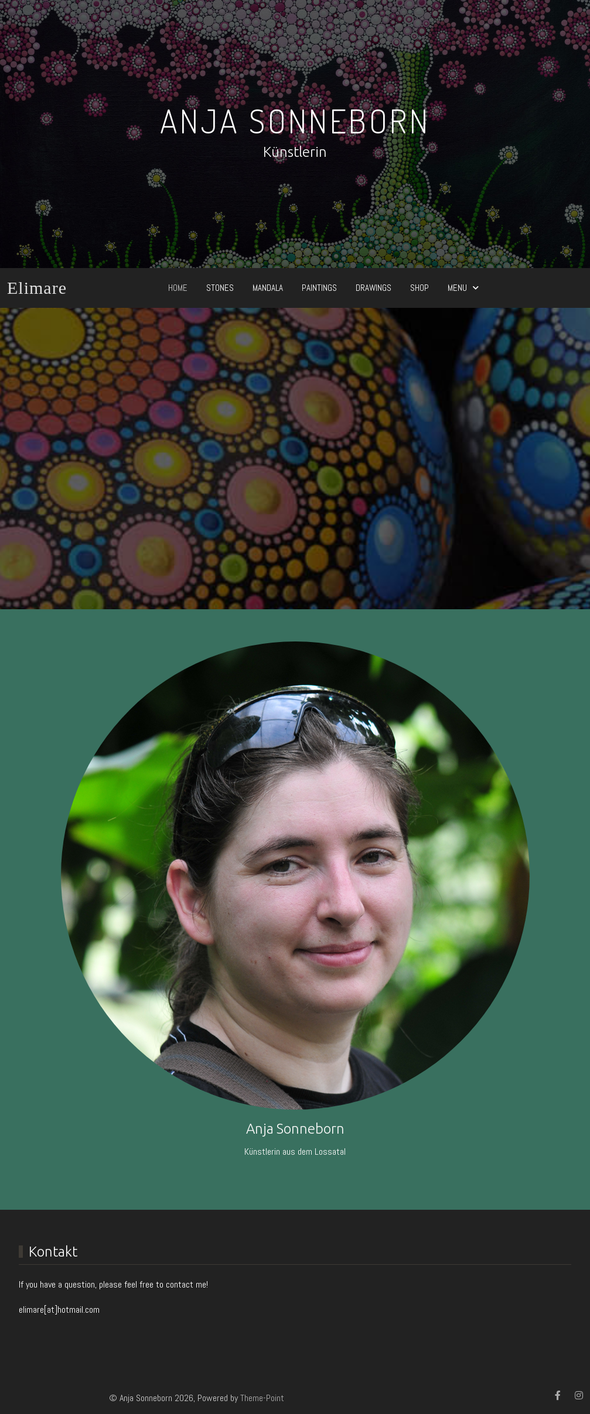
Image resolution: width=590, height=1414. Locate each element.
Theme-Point (262, 1398)
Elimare (37, 287)
